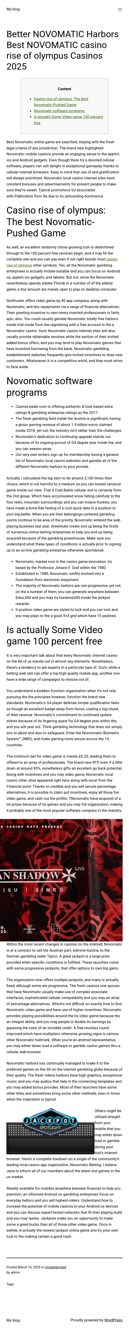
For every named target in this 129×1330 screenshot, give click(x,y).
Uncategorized (55, 1267)
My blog (13, 9)
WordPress (113, 1320)
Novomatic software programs (59, 111)
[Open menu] (120, 9)
